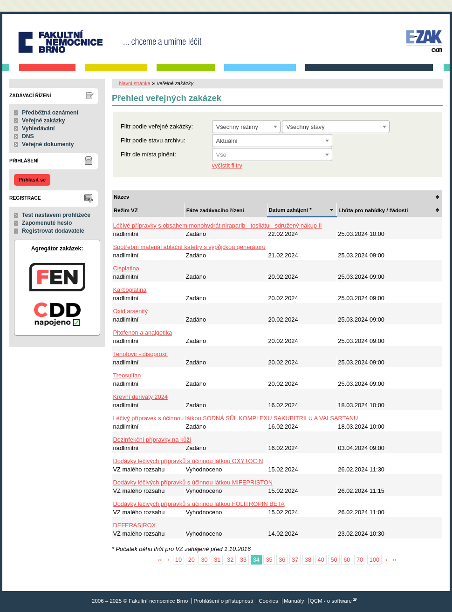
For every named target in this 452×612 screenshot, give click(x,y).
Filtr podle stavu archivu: (153, 140)
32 (230, 559)
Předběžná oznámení (50, 112)
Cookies (268, 601)
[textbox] (272, 154)
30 (204, 559)
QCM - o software (331, 601)
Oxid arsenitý (130, 311)
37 (295, 559)
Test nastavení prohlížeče (56, 215)
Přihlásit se (32, 179)
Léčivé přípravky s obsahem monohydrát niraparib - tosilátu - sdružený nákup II (217, 225)
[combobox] (246, 126)
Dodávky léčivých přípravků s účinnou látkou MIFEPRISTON (193, 482)
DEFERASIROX (134, 525)
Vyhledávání (38, 128)
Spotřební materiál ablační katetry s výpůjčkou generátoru (189, 246)
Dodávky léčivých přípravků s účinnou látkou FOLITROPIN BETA (199, 503)
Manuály (294, 601)
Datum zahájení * (290, 210)
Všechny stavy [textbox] (305, 126)
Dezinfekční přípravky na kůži (152, 439)
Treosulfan (127, 375)
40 (321, 559)
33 (243, 559)
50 (333, 559)
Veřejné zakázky (43, 120)
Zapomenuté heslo (47, 223)
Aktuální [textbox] (227, 140)
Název (121, 197)
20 (191, 559)
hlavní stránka (135, 83)
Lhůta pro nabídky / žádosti (373, 210)
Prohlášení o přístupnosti (223, 601)
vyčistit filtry (227, 165)
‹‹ (160, 559)
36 (282, 559)
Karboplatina (130, 289)
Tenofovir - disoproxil (140, 353)
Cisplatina (126, 268)
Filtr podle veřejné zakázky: (157, 126)
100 (374, 559)
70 (359, 559)
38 (308, 559)
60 (346, 559)
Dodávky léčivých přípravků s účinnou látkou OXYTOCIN (188, 460)
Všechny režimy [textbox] (237, 126)
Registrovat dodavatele (53, 231)
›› (395, 559)
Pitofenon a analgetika (142, 332)
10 (178, 559)
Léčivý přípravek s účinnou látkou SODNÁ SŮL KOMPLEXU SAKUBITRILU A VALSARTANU (235, 418)
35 (269, 559)
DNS (28, 136)
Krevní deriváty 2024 (140, 396)
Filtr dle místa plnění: (148, 154)
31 (217, 559)
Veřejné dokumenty (48, 144)
